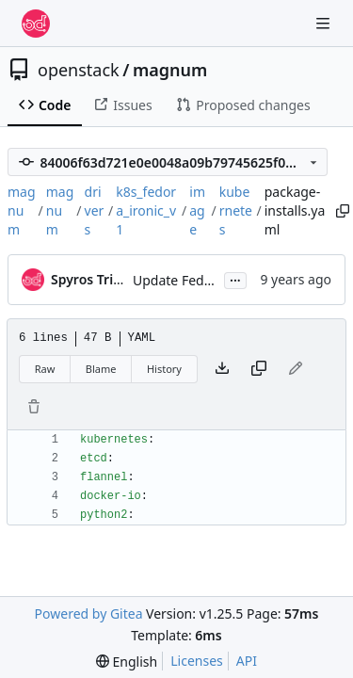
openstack (79, 69)
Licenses (196, 661)
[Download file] (222, 369)
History (164, 369)
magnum (170, 69)
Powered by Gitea (89, 613)
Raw (45, 369)
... (235, 278)
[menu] (126, 661)
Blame (101, 369)
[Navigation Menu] (325, 23)
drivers (94, 210)
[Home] (35, 23)
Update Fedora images (203, 280)
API (246, 661)
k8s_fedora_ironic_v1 (146, 210)
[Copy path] (339, 211)
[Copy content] (259, 369)
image (197, 210)
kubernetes (235, 210)
